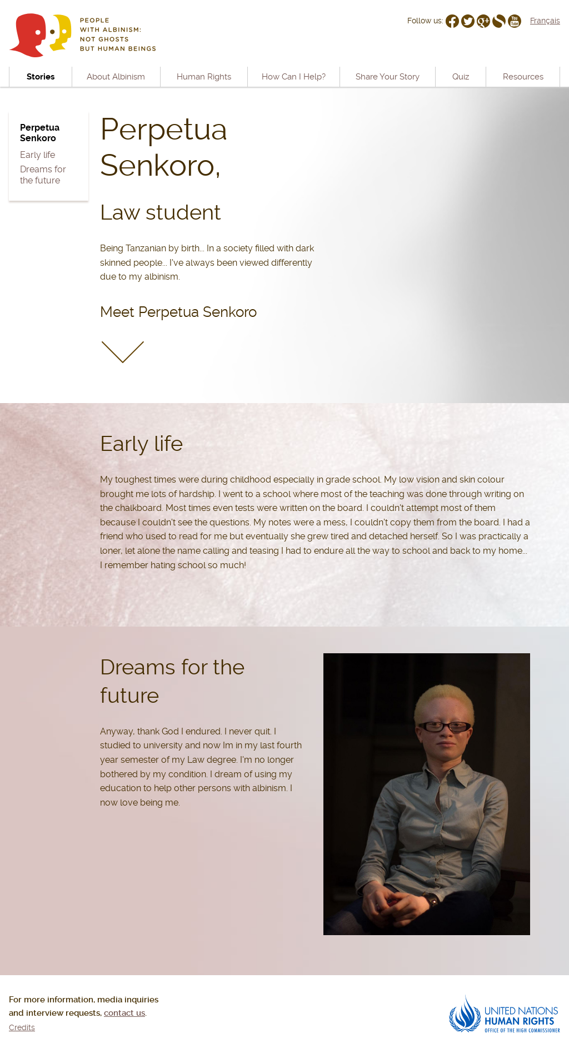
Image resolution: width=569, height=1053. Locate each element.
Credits (22, 1027)
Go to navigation (196, 7)
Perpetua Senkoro (39, 132)
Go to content (256, 7)
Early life (37, 155)
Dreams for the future (43, 174)
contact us (124, 1013)
